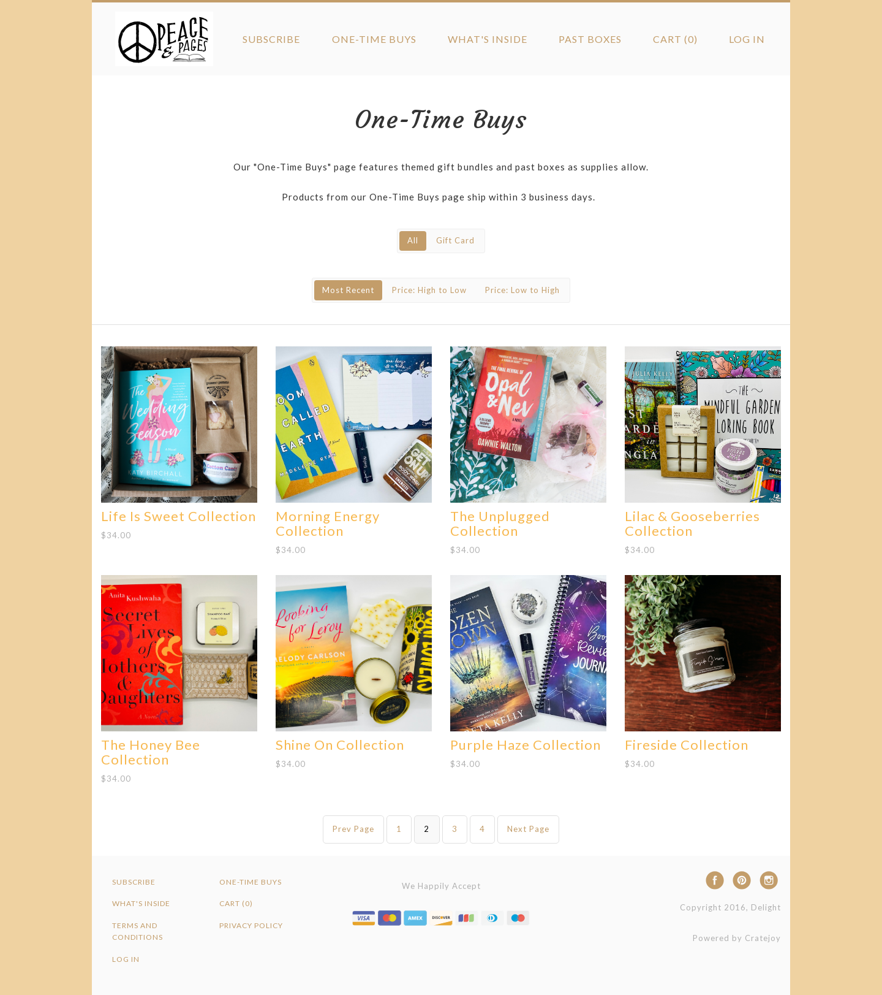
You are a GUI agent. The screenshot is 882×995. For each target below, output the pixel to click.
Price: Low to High (522, 290)
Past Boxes (590, 39)
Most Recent (348, 290)
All (412, 240)
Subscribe (271, 39)
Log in (747, 39)
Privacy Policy (251, 925)
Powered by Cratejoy (737, 938)
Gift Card (455, 240)
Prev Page (353, 829)
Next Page (528, 829)
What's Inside (487, 39)
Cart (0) (675, 39)
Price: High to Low (429, 290)
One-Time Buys (374, 39)
